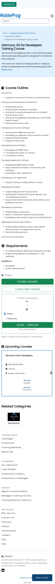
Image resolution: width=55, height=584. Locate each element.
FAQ (3, 539)
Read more (6, 69)
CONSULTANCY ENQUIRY (27, 289)
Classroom (12, 318)
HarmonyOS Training (13, 36)
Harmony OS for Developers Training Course (21, 39)
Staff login (27, 583)
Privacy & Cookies (27, 578)
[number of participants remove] (27, 301)
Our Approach (9, 465)
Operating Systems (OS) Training (22, 33)
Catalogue (7, 438)
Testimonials (8, 530)
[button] (50, 372)
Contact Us (9, 4)
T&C (3, 544)
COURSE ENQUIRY (27, 281)
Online (10, 313)
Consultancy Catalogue (14, 478)
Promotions (8, 443)
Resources (7, 451)
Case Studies (8, 469)
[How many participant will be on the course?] (27, 305)
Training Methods (11, 447)
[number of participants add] (27, 309)
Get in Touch (42, 577)
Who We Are (8, 513)
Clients (5, 526)
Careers (6, 535)
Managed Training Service (16, 495)
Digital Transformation (14, 491)
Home (5, 33)
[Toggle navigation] (52, 16)
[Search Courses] (25, 21)
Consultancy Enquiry (13, 474)
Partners (6, 522)
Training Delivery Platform (16, 500)
